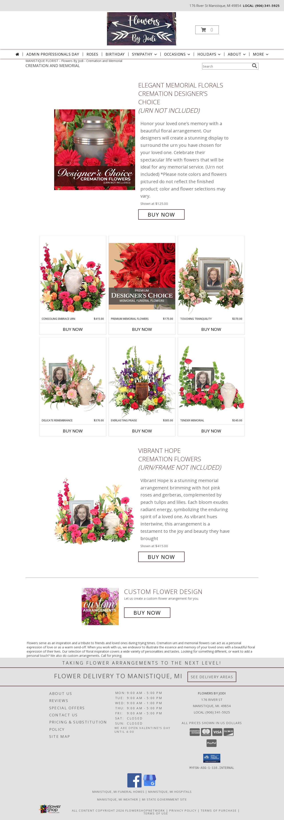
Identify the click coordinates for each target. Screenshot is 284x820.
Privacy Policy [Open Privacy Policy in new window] (183, 810)
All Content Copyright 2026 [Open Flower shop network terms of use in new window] (98, 810)
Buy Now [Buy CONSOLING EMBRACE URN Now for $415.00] (73, 329)
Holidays (209, 54)
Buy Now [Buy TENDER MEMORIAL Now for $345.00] (211, 431)
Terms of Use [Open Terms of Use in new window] (156, 813)
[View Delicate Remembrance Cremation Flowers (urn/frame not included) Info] (72, 378)
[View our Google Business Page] (149, 786)
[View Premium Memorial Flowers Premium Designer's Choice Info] (142, 276)
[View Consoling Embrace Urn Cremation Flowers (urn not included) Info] (72, 276)
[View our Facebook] (134, 786)
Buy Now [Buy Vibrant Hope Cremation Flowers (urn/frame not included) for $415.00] (161, 556)
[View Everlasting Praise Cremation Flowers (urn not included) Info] (142, 378)
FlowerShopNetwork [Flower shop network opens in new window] (145, 810)
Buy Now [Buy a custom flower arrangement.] (147, 612)
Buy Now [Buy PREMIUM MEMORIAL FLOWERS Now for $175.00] (142, 329)
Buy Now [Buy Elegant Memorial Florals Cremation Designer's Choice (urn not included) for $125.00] (161, 214)
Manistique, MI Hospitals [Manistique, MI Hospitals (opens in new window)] (170, 791)
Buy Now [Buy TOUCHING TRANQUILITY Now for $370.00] (211, 329)
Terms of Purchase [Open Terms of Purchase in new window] (219, 810)
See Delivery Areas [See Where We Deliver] (212, 676)
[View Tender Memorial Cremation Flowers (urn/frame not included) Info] (211, 378)
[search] (254, 65)
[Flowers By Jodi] (141, 28)
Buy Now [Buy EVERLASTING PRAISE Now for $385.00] (142, 431)
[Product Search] (226, 66)
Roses (92, 54)
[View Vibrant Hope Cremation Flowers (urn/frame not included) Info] (95, 504)
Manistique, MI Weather (117, 799)
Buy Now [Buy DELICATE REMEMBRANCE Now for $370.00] (73, 431)
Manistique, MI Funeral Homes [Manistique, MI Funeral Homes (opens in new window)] (118, 791)
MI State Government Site (164, 799)
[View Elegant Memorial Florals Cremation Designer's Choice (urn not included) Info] (95, 150)
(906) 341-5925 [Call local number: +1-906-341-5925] (267, 5)
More (261, 54)
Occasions (177, 54)
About (237, 54)
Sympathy (145, 54)
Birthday (115, 54)
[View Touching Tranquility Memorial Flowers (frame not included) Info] (211, 276)
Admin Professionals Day (52, 54)
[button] (207, 29)
